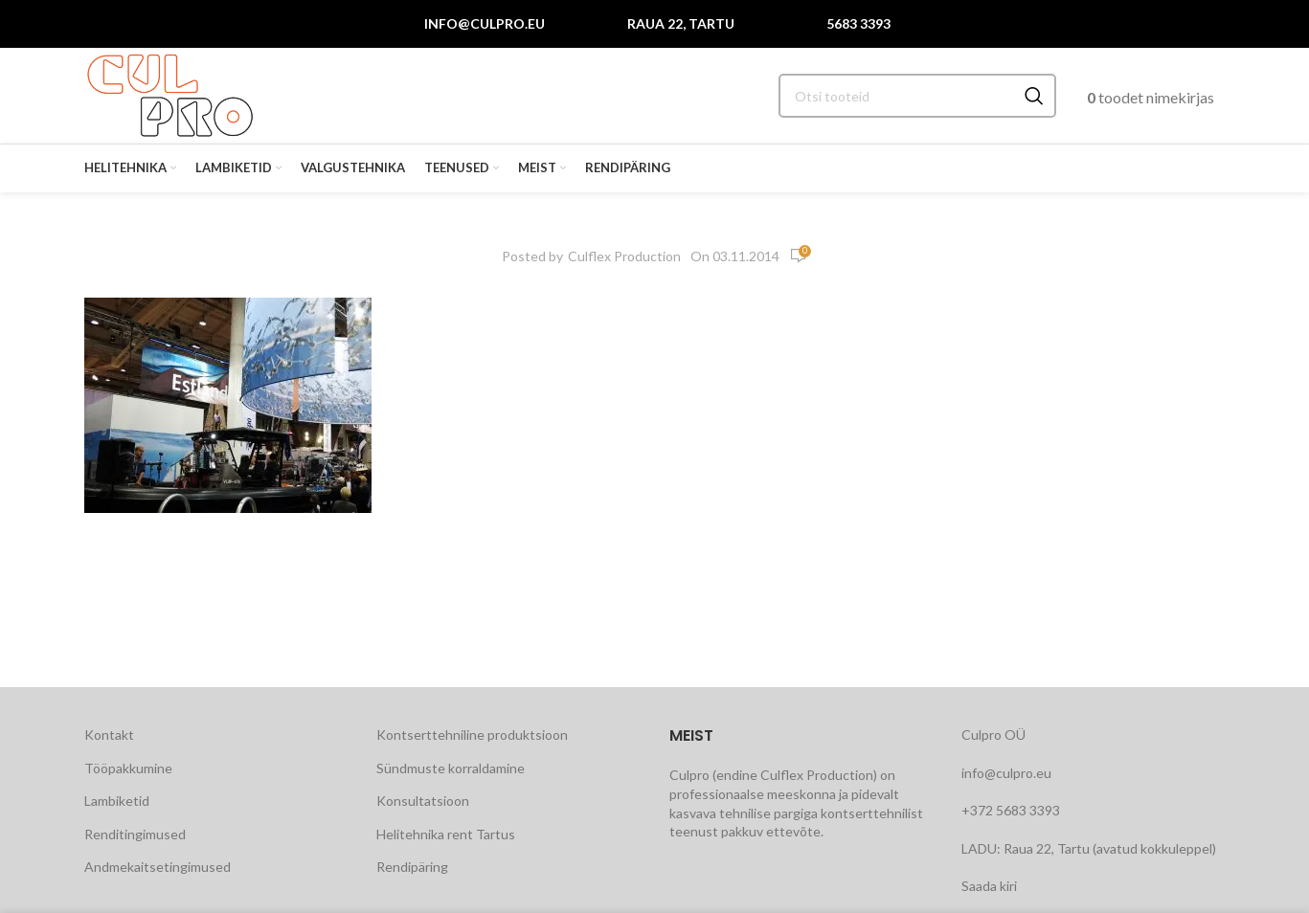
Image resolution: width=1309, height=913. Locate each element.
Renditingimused (135, 834)
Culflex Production (624, 256)
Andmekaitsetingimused (157, 866)
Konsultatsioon (422, 800)
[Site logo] (170, 94)
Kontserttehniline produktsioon (472, 734)
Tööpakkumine (128, 768)
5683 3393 (858, 23)
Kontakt (109, 734)
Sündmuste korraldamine (450, 768)
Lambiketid (116, 800)
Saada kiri (989, 886)
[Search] (917, 96)
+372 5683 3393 (1010, 810)
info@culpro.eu (484, 23)
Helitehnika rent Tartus (445, 834)
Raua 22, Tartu (680, 23)
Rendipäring (412, 866)
